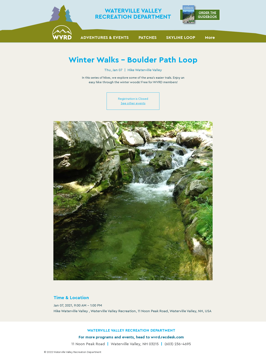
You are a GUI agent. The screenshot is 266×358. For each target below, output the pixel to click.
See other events (133, 103)
